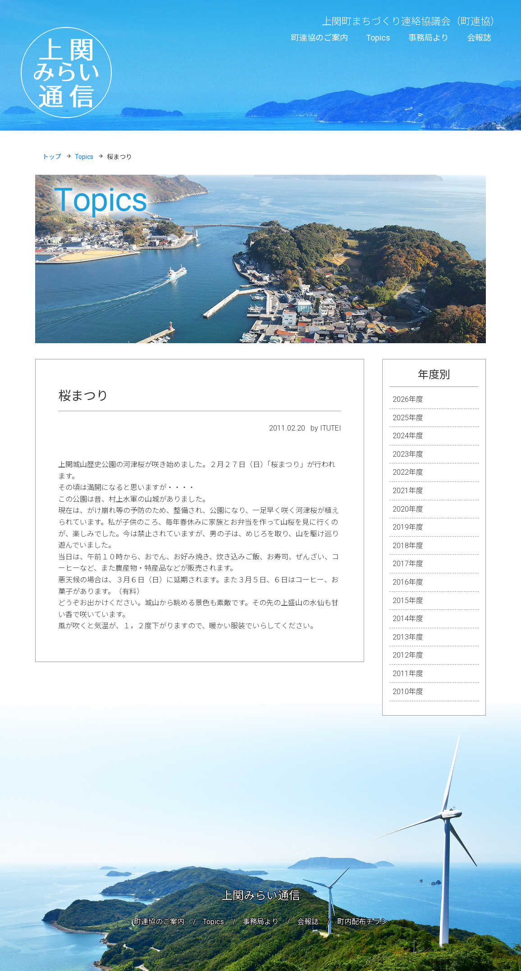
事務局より (428, 37)
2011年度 (408, 673)
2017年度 (408, 563)
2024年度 (408, 435)
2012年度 (408, 655)
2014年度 (408, 618)
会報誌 (479, 37)
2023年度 (408, 454)
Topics (378, 37)
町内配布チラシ (362, 921)
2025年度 (408, 417)
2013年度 (408, 637)
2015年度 (408, 600)
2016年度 (408, 582)
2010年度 (408, 691)
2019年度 (408, 527)
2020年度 (408, 509)
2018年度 (408, 545)
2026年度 (408, 399)
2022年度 (408, 472)
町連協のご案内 (319, 37)
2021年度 (408, 490)
